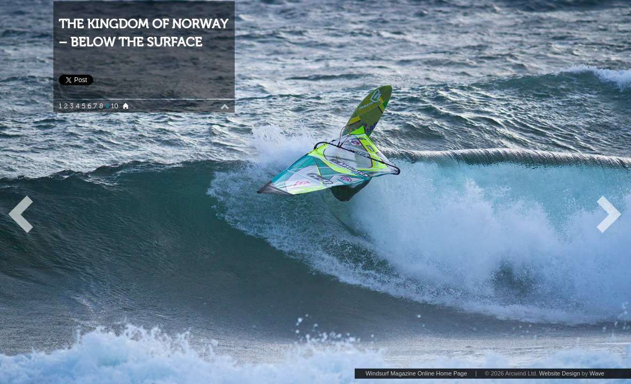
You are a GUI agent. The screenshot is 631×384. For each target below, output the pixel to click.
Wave (596, 373)
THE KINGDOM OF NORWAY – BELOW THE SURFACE (143, 33)
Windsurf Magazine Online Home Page (416, 373)
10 (114, 106)
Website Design (559, 373)
